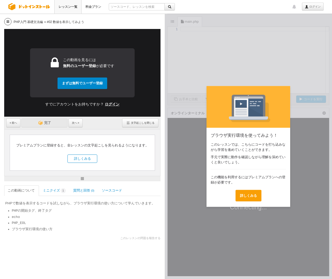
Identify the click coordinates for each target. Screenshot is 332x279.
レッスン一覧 (68, 7)
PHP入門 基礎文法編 (28, 22)
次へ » (75, 122)
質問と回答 (83, 190)
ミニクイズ (54, 190)
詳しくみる (82, 159)
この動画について (22, 190)
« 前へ (13, 122)
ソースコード (112, 190)
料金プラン (93, 7)
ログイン (313, 7)
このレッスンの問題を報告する (140, 238)
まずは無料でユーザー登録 (82, 83)
